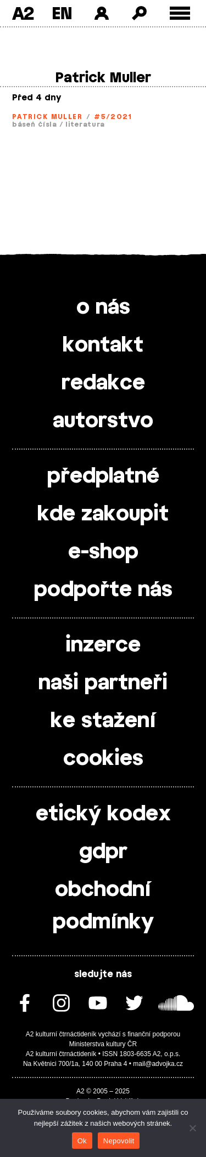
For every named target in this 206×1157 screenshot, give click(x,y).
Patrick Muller (47, 117)
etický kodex (103, 814)
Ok (82, 1141)
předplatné (103, 476)
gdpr (103, 852)
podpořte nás (103, 590)
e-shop (103, 552)
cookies (103, 759)
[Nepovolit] (192, 1127)
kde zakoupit (103, 514)
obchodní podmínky (103, 906)
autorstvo (103, 421)
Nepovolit (118, 1141)
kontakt (103, 345)
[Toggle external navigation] (180, 13)
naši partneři (103, 683)
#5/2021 (113, 117)
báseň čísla (34, 124)
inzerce (103, 645)
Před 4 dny (36, 98)
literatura (85, 124)
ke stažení (103, 721)
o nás (103, 307)
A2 (23, 13)
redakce (103, 383)
